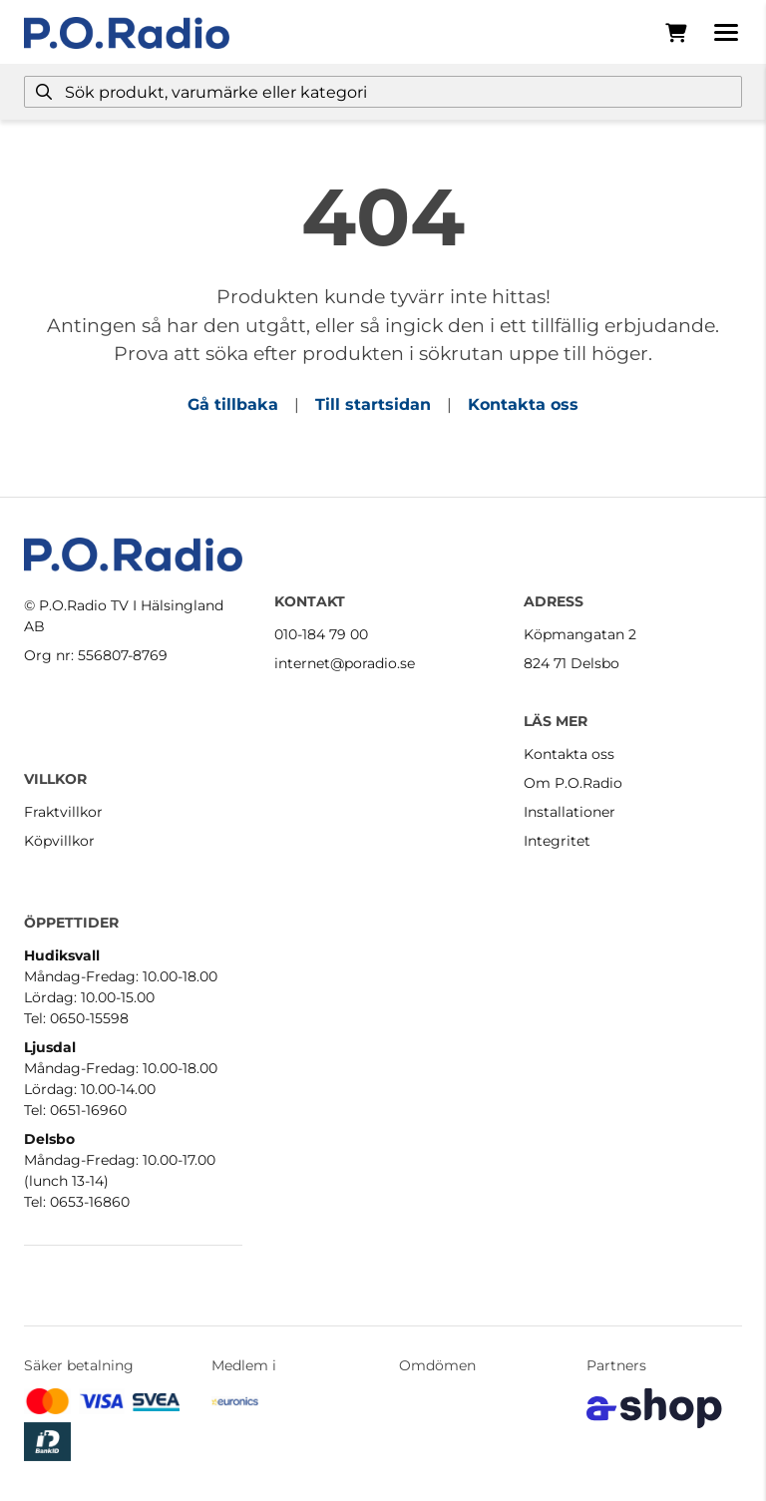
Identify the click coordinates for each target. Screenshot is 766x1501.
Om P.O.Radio (573, 783)
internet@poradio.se (344, 663)
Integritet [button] (557, 841)
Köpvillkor (59, 841)
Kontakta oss (523, 404)
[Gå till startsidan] (126, 33)
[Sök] (383, 92)
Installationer (569, 812)
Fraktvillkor (63, 812)
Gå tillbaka (233, 404)
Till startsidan (373, 404)
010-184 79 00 (321, 634)
